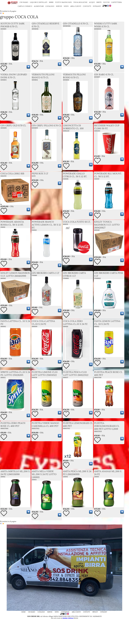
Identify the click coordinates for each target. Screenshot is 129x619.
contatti (87, 6)
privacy (95, 612)
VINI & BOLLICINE (80, 2)
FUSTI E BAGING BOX (63, 2)
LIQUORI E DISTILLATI (38, 2)
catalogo (49, 6)
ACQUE (92, 2)
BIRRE (51, 2)
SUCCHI (106, 2)
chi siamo (24, 2)
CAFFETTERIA (116, 2)
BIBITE (99, 2)
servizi (59, 6)
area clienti (75, 6)
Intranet (97, 6)
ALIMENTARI (39, 6)
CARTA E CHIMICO (25, 6)
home (23, 612)
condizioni (65, 612)
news (66, 6)
